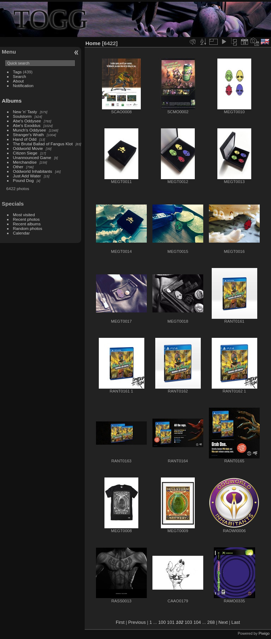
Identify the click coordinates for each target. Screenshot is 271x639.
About (18, 81)
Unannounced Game (32, 157)
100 (161, 622)
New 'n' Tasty (25, 111)
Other (18, 166)
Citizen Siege (25, 153)
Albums (12, 101)
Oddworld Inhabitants (32, 171)
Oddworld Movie (28, 148)
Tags (17, 71)
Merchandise (25, 162)
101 (170, 622)
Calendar (21, 233)
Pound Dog (23, 180)
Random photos (27, 228)
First (120, 622)
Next (223, 622)
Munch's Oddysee (29, 130)
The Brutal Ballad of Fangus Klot (43, 143)
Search (19, 76)
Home (93, 43)
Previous (137, 622)
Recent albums (27, 223)
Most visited (24, 214)
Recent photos (26, 219)
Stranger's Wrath (28, 134)
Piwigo (264, 633)
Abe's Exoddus (27, 125)
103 (188, 622)
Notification (23, 85)
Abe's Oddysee (27, 120)
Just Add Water (27, 176)
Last (235, 622)
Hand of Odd (25, 139)
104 (197, 622)
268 (211, 622)
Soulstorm (22, 116)
